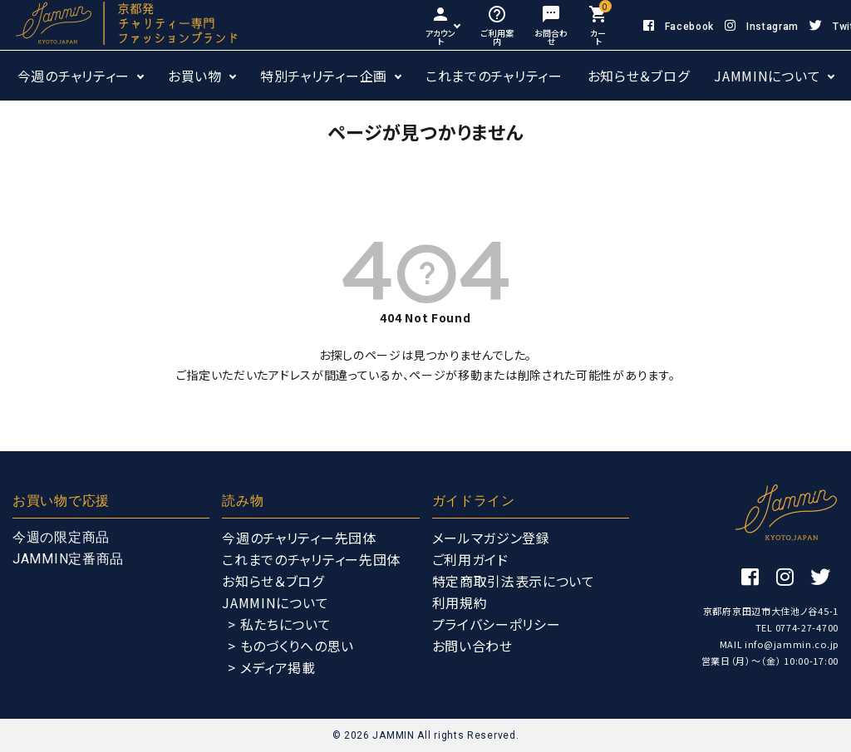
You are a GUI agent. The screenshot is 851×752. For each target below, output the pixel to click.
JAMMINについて (767, 76)
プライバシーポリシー (496, 624)
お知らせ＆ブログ (639, 76)
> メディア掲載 (272, 667)
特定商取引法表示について (513, 581)
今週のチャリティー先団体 (299, 538)
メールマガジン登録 (491, 538)
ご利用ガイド (470, 559)
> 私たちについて (279, 624)
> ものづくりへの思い (291, 646)
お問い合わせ (472, 646)
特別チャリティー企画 (323, 76)
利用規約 (460, 602)
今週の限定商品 (61, 537)
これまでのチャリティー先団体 (311, 559)
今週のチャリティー (73, 76)
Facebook (678, 26)
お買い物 (195, 76)
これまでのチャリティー (494, 76)
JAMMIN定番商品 (68, 559)
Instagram (762, 26)
